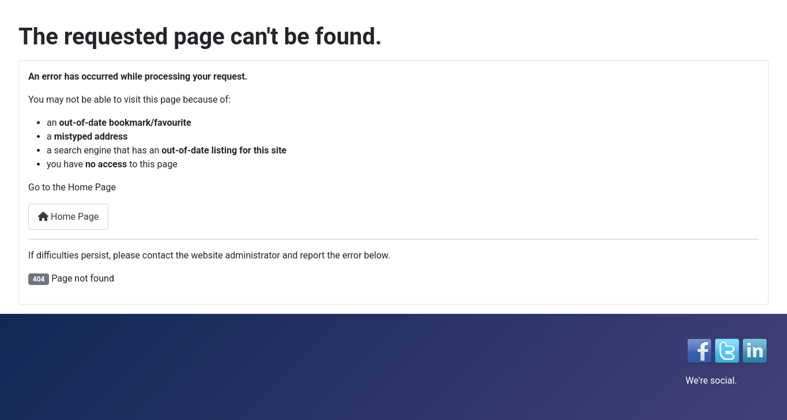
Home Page (68, 216)
